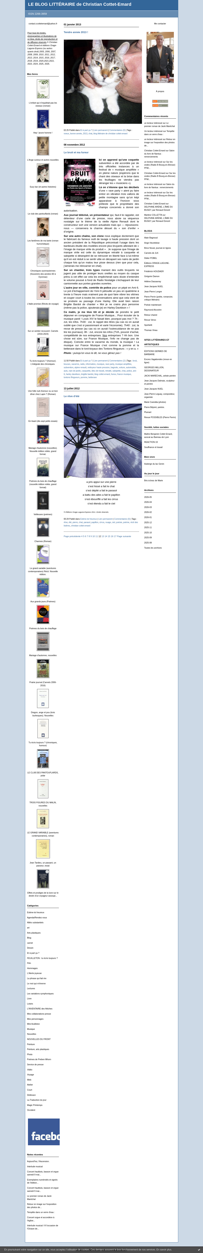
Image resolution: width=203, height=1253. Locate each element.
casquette (86, 371)
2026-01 (148, 517)
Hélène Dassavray (152, 281)
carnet (30, 943)
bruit (135, 361)
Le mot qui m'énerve (36, 983)
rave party (109, 364)
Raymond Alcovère (153, 310)
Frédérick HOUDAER (154, 271)
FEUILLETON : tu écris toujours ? (42, 958)
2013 (85, 133)
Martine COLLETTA (153, 215)
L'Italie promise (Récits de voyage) (43, 304)
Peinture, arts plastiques (38, 1049)
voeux (66, 133)
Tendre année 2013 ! (76, 32)
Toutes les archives (153, 548)
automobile (131, 367)
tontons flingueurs (72, 377)
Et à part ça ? (33, 953)
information (91, 364)
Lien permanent (101, 130)
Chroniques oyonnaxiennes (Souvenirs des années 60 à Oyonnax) (43, 274)
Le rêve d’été (71, 396)
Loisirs (30, 1004)
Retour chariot (150, 315)
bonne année (76, 133)
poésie (119, 522)
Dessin (30, 948)
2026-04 (148, 502)
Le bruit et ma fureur (76, 152)
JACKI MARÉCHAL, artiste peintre (160, 376)
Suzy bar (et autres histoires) (43, 187)
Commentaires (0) (117, 130)
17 (115, 536)
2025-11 (148, 527)
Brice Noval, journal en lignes (157, 248)
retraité (108, 371)
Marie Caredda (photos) (155, 402)
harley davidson (73, 374)
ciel (113, 522)
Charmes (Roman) (42, 541)
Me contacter (160, 24)
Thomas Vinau (151, 330)
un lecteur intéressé (153, 123)
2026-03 (148, 507)
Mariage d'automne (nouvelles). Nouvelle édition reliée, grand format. (43, 451)
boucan (67, 364)
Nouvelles (31, 1034)
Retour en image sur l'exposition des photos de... (159, 142)
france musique (124, 374)
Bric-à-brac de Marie (153, 480)
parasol (87, 522)
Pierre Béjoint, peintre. (154, 407)
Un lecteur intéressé (153, 131)
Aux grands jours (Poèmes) (43, 601)
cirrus (101, 522)
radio (82, 364)
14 (106, 536)
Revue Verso (150, 320)
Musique (31, 1029)
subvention (69, 367)
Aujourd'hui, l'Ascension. (38, 1161)
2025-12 (148, 522)
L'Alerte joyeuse (34, 973)
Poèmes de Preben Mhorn (39, 1059)
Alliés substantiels (35, 922)
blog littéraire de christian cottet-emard (110, 133)
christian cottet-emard (80, 526)
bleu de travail (98, 371)
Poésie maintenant (152, 305)
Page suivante (124, 536)
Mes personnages (35, 1019)
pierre (75, 522)
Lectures (31, 988)
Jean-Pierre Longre (153, 292)
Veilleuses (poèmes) (43, 514)
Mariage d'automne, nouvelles (42, 655)
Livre (29, 999)
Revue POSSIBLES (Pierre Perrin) (160, 417)
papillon (94, 522)
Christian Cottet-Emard (154, 151)
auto (66, 371)
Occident (31, 1110)
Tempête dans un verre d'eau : (41, 1212)
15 (109, 536)
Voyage (30, 1075)
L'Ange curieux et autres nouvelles (43, 160)
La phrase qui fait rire (37, 978)
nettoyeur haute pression (99, 367)
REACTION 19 (151, 442)
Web (29, 1080)
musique (100, 364)
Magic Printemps (34, 1105)
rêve (66, 522)
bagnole (114, 367)
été (70, 522)
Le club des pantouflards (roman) (43, 214)
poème (126, 522)
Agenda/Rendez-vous (37, 918)
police (129, 371)
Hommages (32, 968)
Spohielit (148, 325)
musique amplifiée (123, 364)
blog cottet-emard (102, 374)
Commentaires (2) (117, 361)
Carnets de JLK (151, 253)
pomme (84, 377)
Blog (29, 938)
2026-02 (148, 512)
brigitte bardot (87, 374)
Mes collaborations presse (39, 1014)
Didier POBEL (150, 258)
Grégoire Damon (152, 276)
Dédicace (31, 1095)
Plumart (147, 412)
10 (93, 536)
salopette (117, 371)
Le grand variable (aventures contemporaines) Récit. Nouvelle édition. (43, 571)
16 (112, 536)
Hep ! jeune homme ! (42, 133)
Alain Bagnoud (151, 238)
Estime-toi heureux (35, 912)
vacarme (75, 364)
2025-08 (148, 543)
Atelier (30, 1085)
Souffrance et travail (153, 447)
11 (96, 536)
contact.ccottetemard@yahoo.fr (43, 24)
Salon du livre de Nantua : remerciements (159, 154)
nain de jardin (75, 371)
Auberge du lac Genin (154, 464)
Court (29, 1090)
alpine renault (81, 367)
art (28, 928)
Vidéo (29, 1070)
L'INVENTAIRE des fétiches (40, 1009)
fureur (113, 374)
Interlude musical (35, 1166)
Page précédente (72, 536)
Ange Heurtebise (152, 243)
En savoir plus (163, 1249)
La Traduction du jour (37, 1100)
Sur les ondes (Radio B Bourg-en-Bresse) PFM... (159, 165)
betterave (92, 377)
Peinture (31, 1044)
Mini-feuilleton (33, 1024)
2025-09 (148, 537)
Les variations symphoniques (40, 994)
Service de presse (35, 1064)
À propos (160, 91)
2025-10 (148, 533)
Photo (30, 1054)
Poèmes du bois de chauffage (42, 628)
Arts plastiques (34, 933)
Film (29, 963)
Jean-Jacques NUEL (153, 286)
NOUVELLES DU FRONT (39, 1039)
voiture (122, 367)
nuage (108, 522)
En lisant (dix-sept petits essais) (42, 421)
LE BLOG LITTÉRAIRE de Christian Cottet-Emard (79, 4)
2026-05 (148, 497)
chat (90, 133)
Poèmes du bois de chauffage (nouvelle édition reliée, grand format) (42, 484)
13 (103, 536)
